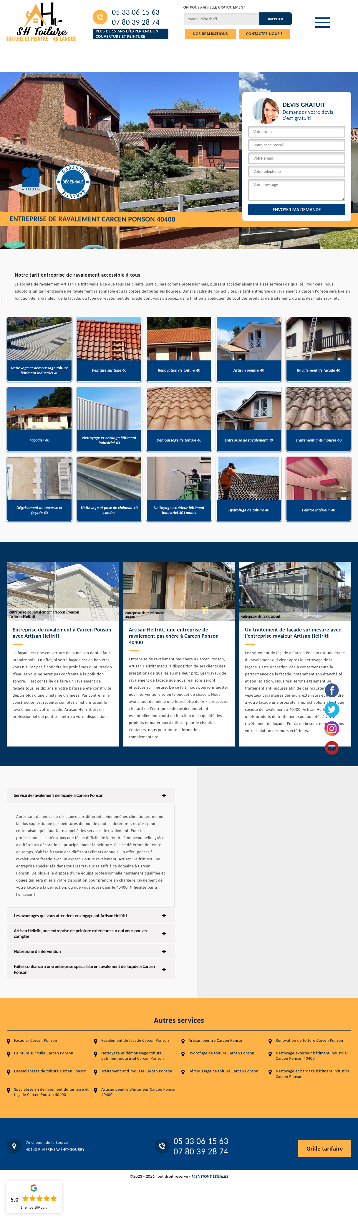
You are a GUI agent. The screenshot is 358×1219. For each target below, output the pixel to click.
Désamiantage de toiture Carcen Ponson (50, 1071)
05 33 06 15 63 (136, 12)
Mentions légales (210, 1176)
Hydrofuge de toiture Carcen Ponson (221, 1053)
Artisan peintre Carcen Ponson (216, 1040)
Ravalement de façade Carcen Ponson (135, 1040)
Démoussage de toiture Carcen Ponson (223, 1071)
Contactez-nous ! (264, 33)
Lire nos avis (34, 1207)
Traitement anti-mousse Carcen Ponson (136, 1071)
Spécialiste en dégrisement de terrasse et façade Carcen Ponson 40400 (51, 1092)
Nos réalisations (210, 33)
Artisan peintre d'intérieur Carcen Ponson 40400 (138, 1092)
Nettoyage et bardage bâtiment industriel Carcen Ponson (313, 1074)
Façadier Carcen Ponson (35, 1040)
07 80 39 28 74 (136, 22)
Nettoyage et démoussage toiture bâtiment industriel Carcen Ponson (132, 1056)
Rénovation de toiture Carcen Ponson (309, 1040)
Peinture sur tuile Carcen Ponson (43, 1053)
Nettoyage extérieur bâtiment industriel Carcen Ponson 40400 (312, 1056)
